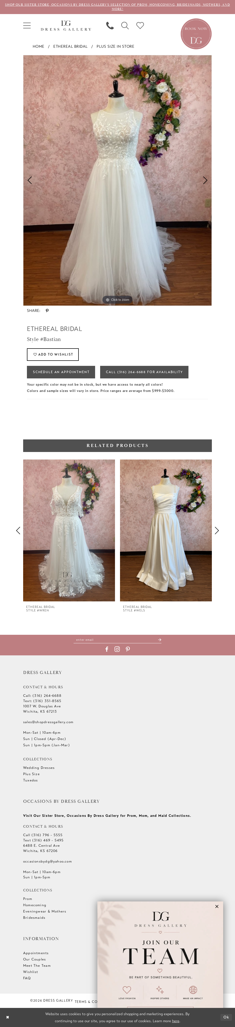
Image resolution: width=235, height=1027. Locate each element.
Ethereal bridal (70, 46)
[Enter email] (117, 639)
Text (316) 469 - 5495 (43, 840)
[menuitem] (26, 25)
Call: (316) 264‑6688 (42, 696)
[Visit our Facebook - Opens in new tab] (106, 649)
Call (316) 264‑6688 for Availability (144, 372)
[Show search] (125, 25)
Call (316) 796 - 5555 (43, 835)
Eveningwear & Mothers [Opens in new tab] (44, 911)
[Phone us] (110, 25)
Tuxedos (30, 780)
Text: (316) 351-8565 (42, 701)
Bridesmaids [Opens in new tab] (34, 918)
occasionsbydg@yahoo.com (47, 862)
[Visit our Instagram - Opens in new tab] (117, 649)
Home (39, 46)
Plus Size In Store (115, 46)
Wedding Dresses (39, 768)
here (175, 1021)
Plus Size (31, 774)
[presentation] (69, 530)
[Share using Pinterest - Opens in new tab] (47, 311)
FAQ (27, 978)
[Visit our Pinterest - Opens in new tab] (128, 649)
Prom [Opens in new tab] (27, 899)
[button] (26, 25)
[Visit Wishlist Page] (140, 25)
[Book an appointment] (196, 33)
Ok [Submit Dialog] (226, 1017)
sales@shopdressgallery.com (48, 722)
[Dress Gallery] (66, 26)
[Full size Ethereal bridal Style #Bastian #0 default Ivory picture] (117, 180)
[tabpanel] (117, 180)
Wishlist (30, 972)
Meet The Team (37, 966)
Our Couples (34, 959)
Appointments (36, 953)
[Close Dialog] (7, 1017)
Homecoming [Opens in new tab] (34, 905)
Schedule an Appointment (61, 372)
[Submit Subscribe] (160, 639)
